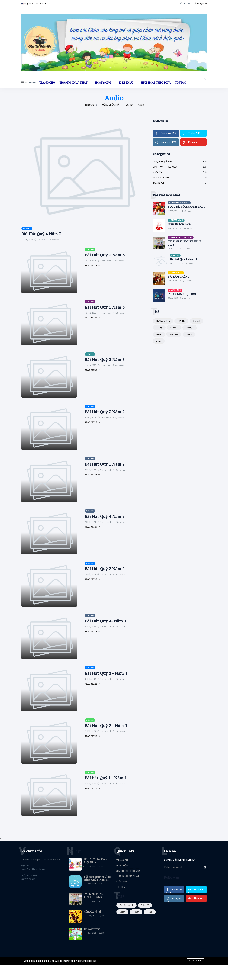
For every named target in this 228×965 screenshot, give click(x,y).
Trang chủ (89, 104)
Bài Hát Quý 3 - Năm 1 (106, 673)
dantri (159, 341)
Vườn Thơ (158, 172)
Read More (92, 265)
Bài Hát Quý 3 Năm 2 (104, 411)
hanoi (149, 912)
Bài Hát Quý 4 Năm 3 (41, 233)
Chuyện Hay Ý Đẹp (162, 161)
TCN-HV (181, 321)
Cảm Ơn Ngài (92, 911)
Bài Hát (129, 104)
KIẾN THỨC (126, 82)
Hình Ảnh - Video (161, 177)
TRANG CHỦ (47, 82)
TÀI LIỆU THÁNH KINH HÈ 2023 (184, 243)
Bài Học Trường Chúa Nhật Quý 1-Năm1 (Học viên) (97, 880)
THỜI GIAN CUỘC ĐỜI (182, 294)
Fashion (174, 327)
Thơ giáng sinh (163, 321)
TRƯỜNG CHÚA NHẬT (73, 82)
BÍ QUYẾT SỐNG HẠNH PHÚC (186, 206)
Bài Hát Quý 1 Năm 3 (104, 307)
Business (174, 334)
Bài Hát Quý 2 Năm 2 (104, 568)
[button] (201, 4)
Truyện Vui (158, 182)
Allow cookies (196, 960)
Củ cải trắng (92, 929)
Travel (159, 334)
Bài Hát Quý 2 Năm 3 (104, 359)
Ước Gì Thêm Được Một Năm (96, 861)
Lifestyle (189, 327)
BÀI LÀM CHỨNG (178, 276)
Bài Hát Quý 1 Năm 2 (104, 464)
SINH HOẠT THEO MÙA (156, 82)
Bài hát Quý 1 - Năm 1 (106, 777)
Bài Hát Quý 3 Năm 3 (104, 254)
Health (189, 334)
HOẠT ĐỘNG (103, 82)
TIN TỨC (180, 82)
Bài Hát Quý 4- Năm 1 (105, 621)
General (196, 321)
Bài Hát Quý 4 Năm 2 (104, 516)
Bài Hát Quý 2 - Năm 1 (106, 725)
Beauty (159, 327)
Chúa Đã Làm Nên (179, 224)
